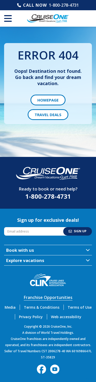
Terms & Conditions (41, 307)
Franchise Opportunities (48, 297)
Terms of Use (80, 307)
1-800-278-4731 (64, 5)
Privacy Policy (31, 316)
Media (10, 307)
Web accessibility (66, 316)
